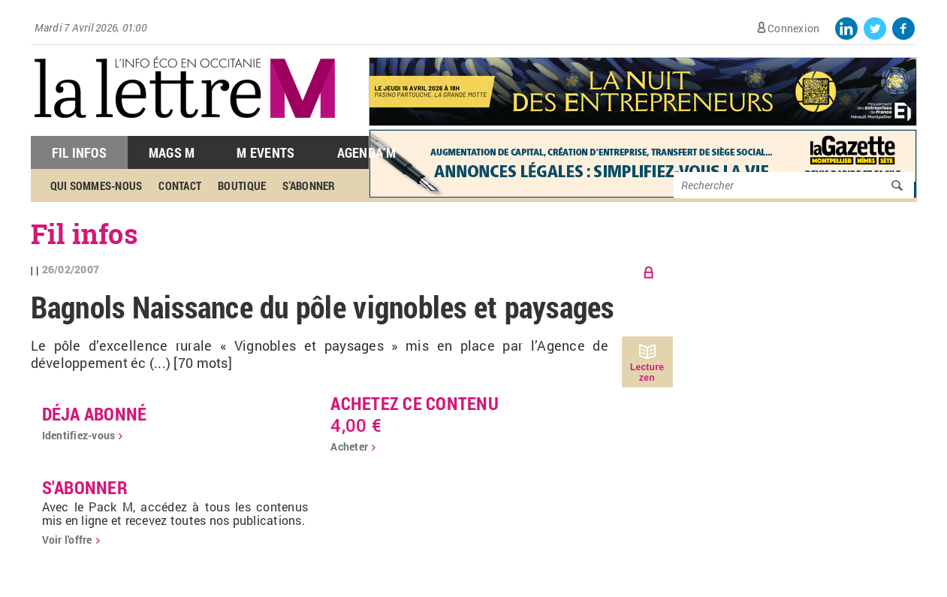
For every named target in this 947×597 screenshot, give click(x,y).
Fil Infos (79, 152)
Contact (179, 185)
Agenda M (367, 152)
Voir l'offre (67, 539)
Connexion (793, 28)
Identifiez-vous (79, 435)
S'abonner (308, 185)
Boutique (242, 185)
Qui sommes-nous (96, 185)
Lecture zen (647, 372)
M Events (265, 152)
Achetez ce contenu (414, 403)
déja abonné (94, 414)
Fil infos (84, 234)
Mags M (172, 152)
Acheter (349, 446)
